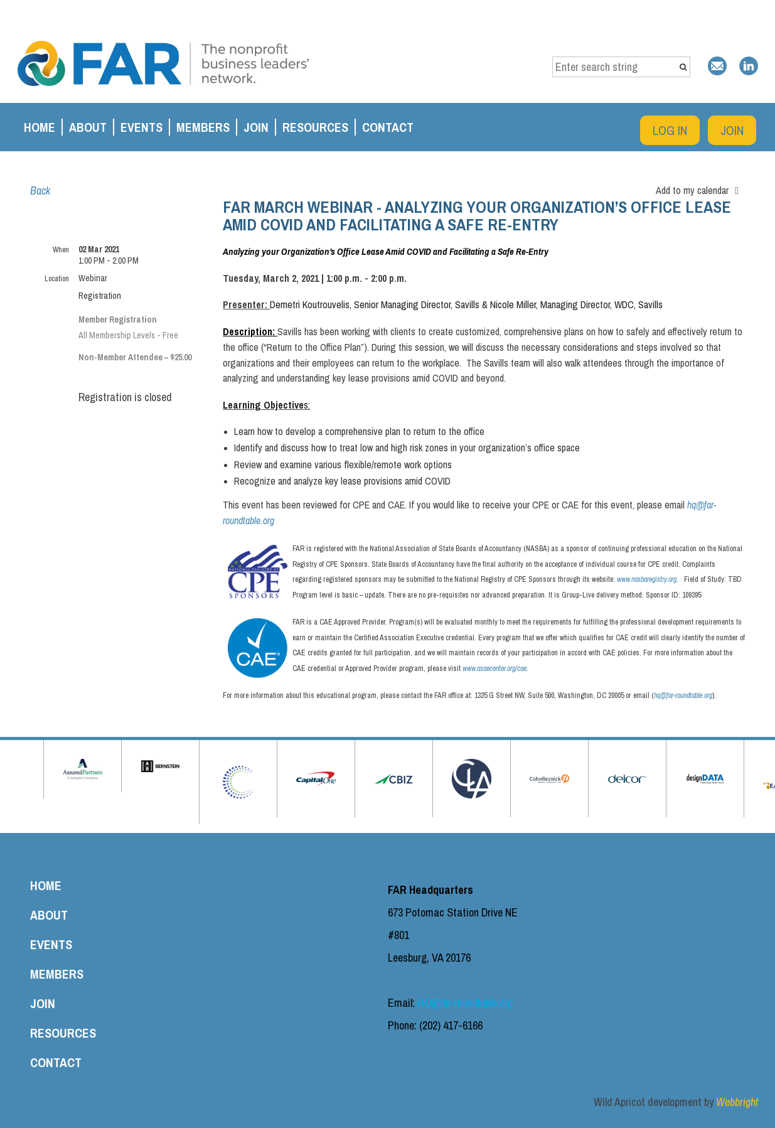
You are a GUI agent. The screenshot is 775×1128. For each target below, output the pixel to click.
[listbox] (701, 190)
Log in (670, 130)
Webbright (737, 1102)
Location (57, 279)
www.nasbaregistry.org (646, 579)
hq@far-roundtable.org (683, 695)
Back (40, 190)
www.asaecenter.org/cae (494, 668)
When (61, 250)
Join (732, 130)
